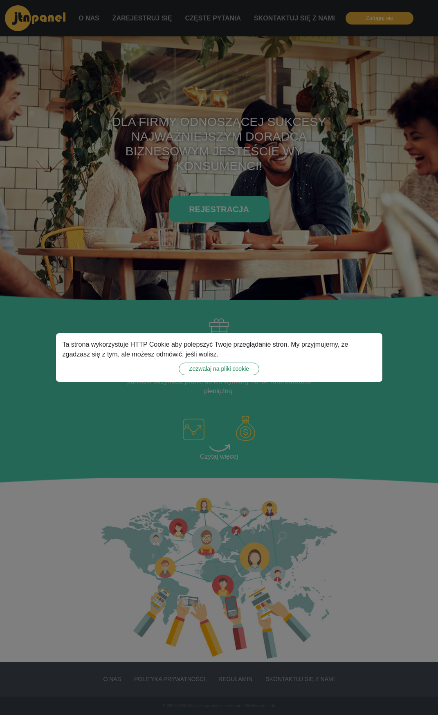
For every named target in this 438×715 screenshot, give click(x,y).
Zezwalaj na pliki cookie (219, 368)
